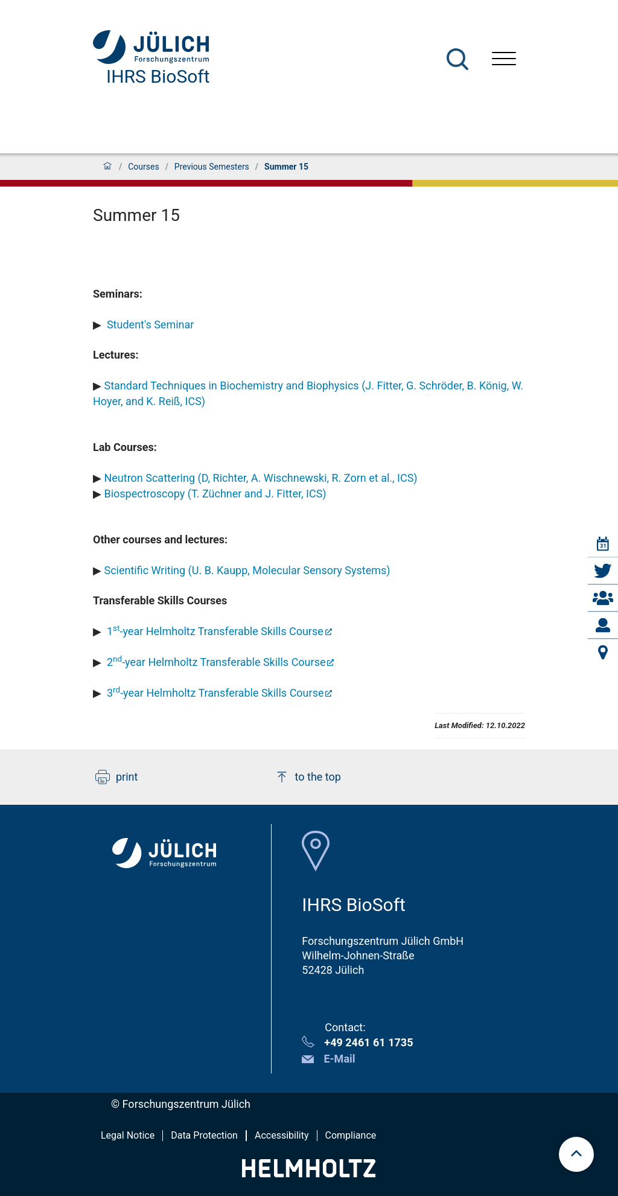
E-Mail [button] (339, 1058)
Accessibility (282, 1135)
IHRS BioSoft (158, 76)
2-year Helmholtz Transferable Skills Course (216, 662)
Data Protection (204, 1135)
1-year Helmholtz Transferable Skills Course (215, 631)
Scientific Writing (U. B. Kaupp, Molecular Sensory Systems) (247, 570)
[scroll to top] (576, 1154)
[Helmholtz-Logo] (308, 1173)
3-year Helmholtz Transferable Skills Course (215, 692)
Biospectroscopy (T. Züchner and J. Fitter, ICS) (215, 493)
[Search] (457, 59)
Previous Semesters (211, 166)
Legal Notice (127, 1135)
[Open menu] (504, 60)
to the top (308, 777)
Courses (143, 166)
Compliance (351, 1135)
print (116, 777)
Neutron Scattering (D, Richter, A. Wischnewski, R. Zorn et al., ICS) (260, 478)
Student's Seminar (149, 324)
